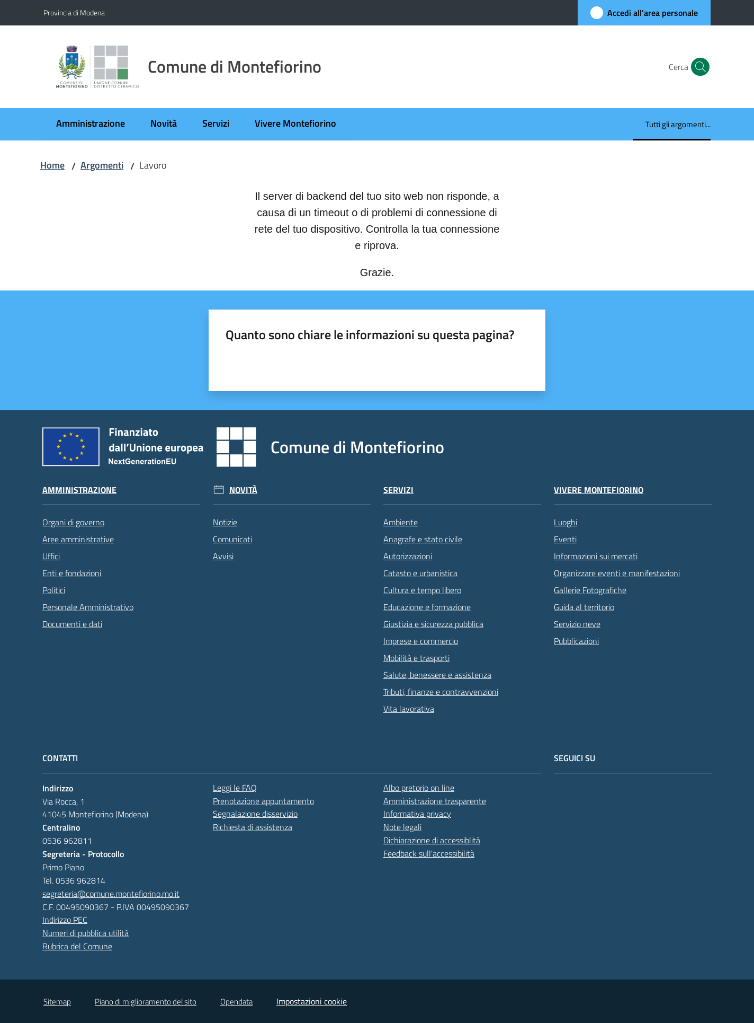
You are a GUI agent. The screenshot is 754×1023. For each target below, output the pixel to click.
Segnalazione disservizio (255, 813)
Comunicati (232, 539)
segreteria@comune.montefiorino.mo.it (110, 893)
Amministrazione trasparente (434, 801)
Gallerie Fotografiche (590, 590)
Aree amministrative (78, 539)
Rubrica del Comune (77, 946)
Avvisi (223, 556)
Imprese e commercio (420, 640)
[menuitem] (90, 124)
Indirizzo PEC (64, 919)
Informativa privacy (417, 813)
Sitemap (57, 1001)
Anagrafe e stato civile (422, 539)
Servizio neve (577, 624)
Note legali (402, 827)
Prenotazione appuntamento (263, 801)
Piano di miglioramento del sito (145, 1001)
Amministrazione (79, 490)
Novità (243, 490)
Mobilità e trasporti (416, 657)
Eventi (565, 539)
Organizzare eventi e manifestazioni (617, 573)
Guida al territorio (584, 607)
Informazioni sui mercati (596, 556)
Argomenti (101, 165)
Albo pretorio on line (418, 787)
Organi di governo (73, 522)
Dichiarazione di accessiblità (431, 840)
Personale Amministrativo (87, 607)
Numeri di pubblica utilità (85, 933)
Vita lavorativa (408, 708)
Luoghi (565, 522)
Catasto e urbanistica (420, 573)
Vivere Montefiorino (598, 490)
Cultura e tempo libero (422, 590)
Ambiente (400, 522)
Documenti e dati (72, 624)
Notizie (225, 522)
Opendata (236, 1001)
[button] (698, 67)
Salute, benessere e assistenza (437, 674)
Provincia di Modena (74, 12)
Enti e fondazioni (71, 573)
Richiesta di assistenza (252, 827)
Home (52, 165)
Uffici (51, 556)
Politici (53, 590)
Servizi (398, 490)
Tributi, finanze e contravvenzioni (440, 691)
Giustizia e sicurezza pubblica (433, 624)
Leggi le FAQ (235, 787)
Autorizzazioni (407, 556)
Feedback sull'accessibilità (428, 853)
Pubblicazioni (576, 640)
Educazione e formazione (427, 607)
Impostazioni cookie (311, 1001)
